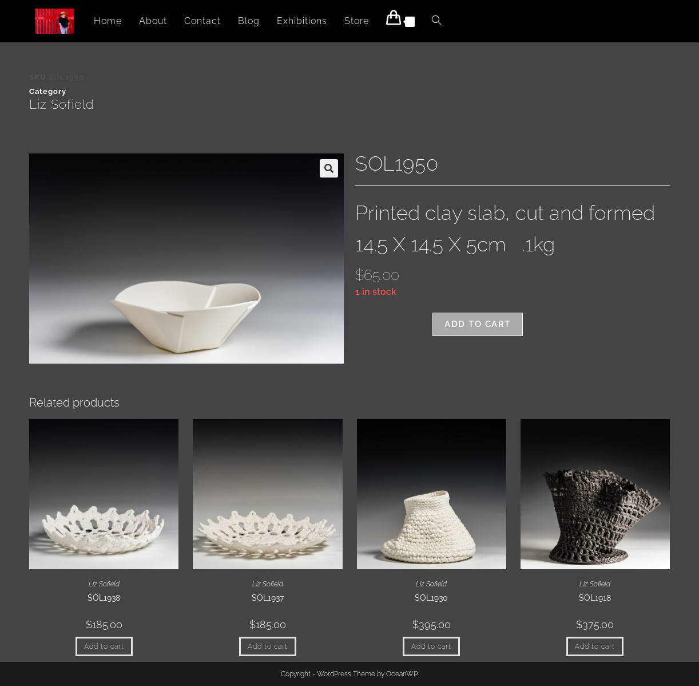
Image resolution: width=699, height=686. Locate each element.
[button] (329, 168)
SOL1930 (431, 597)
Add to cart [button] (104, 646)
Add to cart (477, 324)
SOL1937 (268, 597)
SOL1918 (595, 597)
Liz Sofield (61, 104)
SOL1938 (104, 597)
